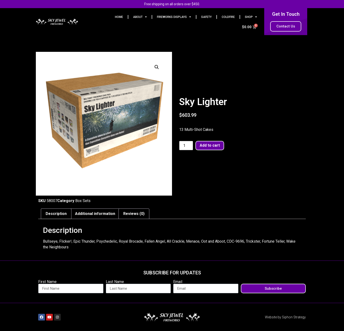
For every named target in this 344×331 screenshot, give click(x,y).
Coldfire (228, 17)
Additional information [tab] (95, 213)
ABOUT (140, 17)
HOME (119, 17)
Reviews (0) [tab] (134, 213)
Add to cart (210, 145)
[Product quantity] (186, 145)
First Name (47, 282)
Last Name (115, 282)
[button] (156, 67)
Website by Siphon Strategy (285, 317)
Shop (251, 17)
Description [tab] (56, 213)
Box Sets (83, 200)
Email (177, 282)
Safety (206, 17)
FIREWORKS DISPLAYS (174, 17)
